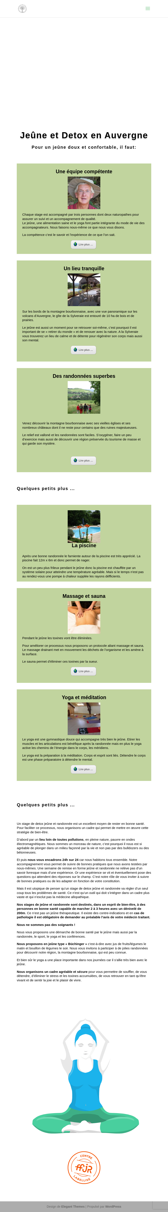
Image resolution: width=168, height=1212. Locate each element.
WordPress (113, 1206)
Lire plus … (83, 244)
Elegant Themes (73, 1206)
